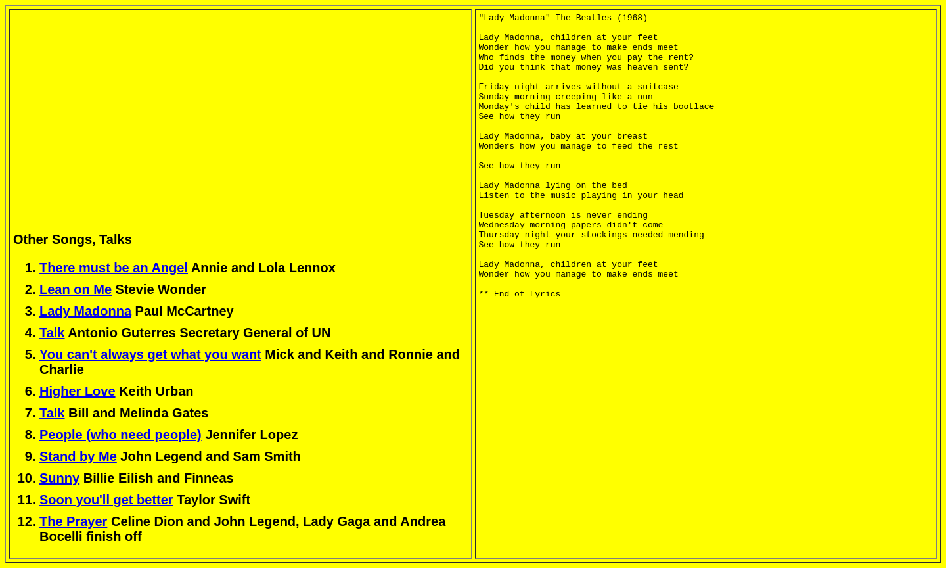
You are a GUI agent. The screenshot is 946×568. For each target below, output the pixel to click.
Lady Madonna (85, 311)
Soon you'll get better (106, 499)
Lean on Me (75, 289)
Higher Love (77, 391)
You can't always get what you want (150, 354)
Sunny (59, 478)
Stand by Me (78, 456)
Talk (52, 332)
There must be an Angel (113, 267)
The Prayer (73, 521)
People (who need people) (120, 434)
